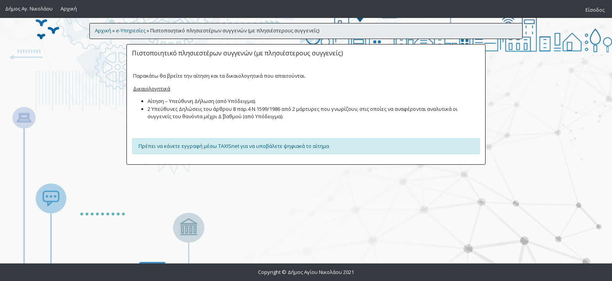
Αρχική (70, 8)
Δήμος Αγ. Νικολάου (29, 8)
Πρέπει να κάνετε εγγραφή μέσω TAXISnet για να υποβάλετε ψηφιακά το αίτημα (234, 145)
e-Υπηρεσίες (131, 30)
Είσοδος (595, 9)
